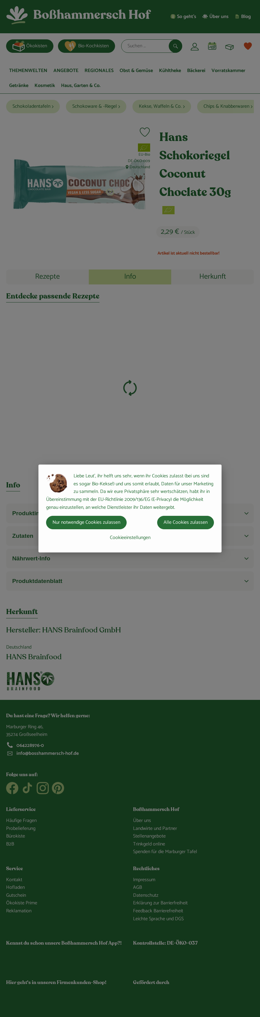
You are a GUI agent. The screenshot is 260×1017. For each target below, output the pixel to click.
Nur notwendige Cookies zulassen (86, 522)
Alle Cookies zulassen (186, 522)
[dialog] (130, 508)
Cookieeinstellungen (130, 538)
